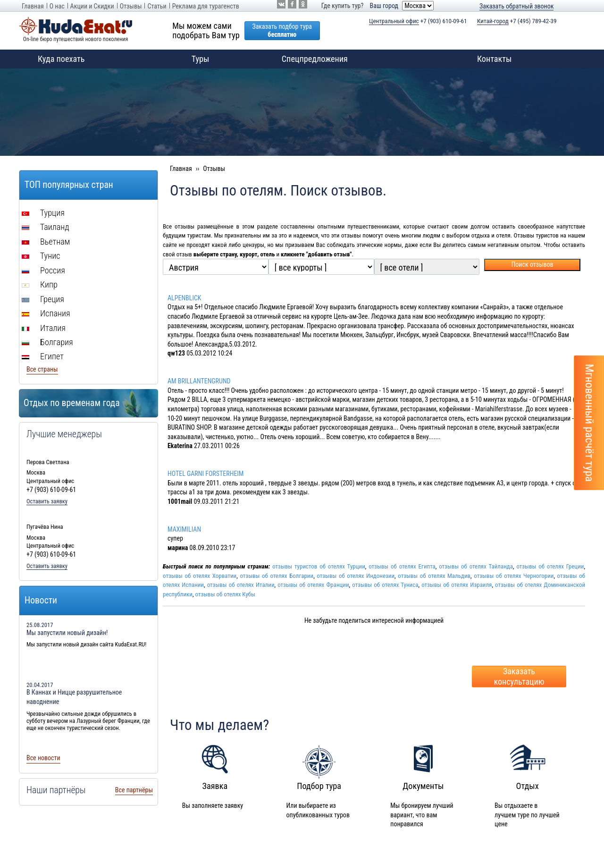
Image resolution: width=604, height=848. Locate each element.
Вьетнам (46, 241)
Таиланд (45, 227)
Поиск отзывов (533, 264)
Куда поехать (51, 59)
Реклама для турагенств (205, 6)
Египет (43, 356)
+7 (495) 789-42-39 (517, 21)
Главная (33, 6)
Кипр (40, 284)
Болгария (47, 342)
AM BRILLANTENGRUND (199, 381)
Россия (43, 270)
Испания (46, 313)
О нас (57, 6)
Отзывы (131, 6)
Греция (43, 299)
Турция (43, 213)
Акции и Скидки (92, 6)
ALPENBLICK (184, 298)
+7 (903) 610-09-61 (418, 21)
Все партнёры (134, 790)
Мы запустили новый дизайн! (67, 632)
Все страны (42, 369)
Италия (44, 328)
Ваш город (384, 5)
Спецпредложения (315, 59)
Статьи (156, 6)
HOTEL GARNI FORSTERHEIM (205, 473)
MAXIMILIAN (184, 529)
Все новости (43, 758)
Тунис (41, 256)
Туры (191, 59)
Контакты (494, 59)
